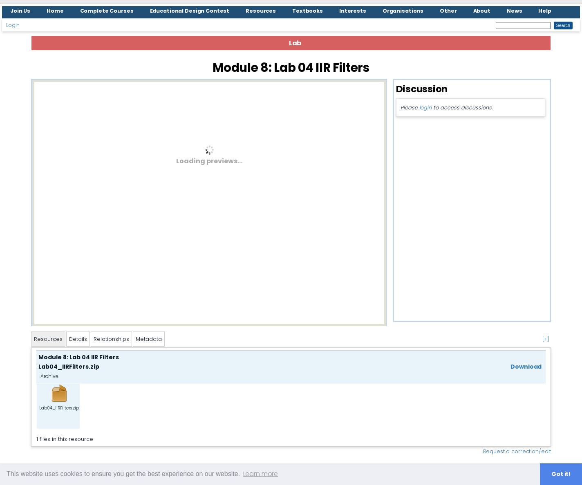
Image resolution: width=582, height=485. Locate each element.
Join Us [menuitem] (20, 10)
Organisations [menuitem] (403, 10)
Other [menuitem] (448, 10)
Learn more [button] (260, 473)
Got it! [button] (561, 474)
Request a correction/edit (517, 451)
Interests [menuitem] (352, 10)
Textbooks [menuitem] (307, 10)
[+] (545, 339)
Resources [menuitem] (261, 10)
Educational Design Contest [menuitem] (190, 10)
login (425, 107)
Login (13, 25)
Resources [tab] (48, 339)
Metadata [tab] (149, 339)
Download (526, 367)
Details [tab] (78, 339)
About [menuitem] (481, 10)
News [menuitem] (514, 10)
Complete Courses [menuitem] (107, 10)
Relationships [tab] (111, 339)
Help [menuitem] (544, 10)
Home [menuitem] (55, 10)
